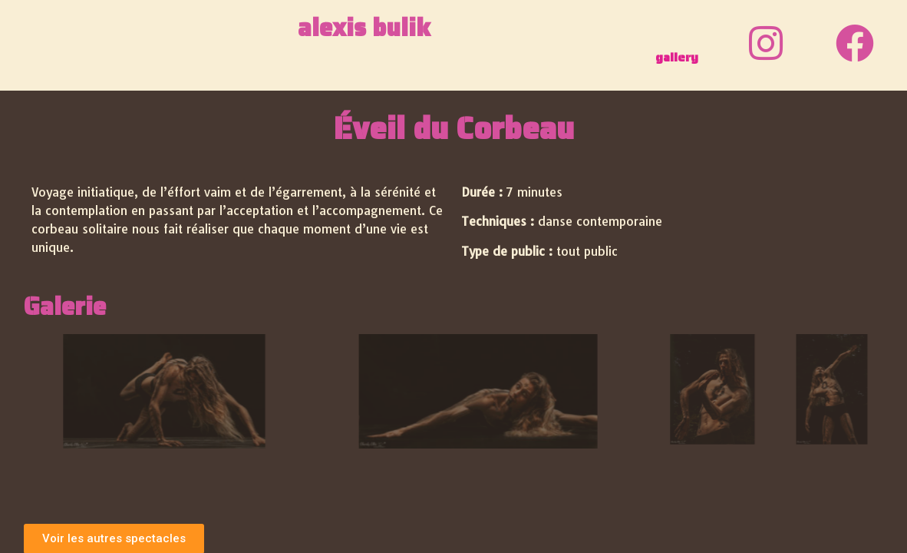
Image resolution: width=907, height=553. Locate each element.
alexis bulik (364, 27)
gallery (676, 57)
